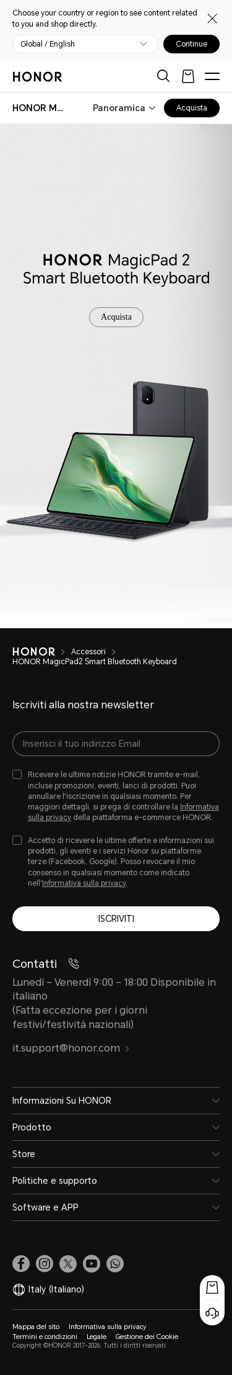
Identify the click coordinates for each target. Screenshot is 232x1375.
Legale (96, 1337)
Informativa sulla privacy (84, 883)
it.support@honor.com (71, 1048)
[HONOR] (41, 652)
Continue (191, 44)
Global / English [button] (47, 44)
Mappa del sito (35, 1327)
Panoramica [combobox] (119, 108)
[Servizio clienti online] (212, 1313)
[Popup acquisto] (212, 1287)
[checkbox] (116, 796)
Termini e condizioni (44, 1337)
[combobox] (40, 108)
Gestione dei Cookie (147, 1337)
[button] (115, 1264)
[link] (21, 1264)
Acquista (191, 108)
